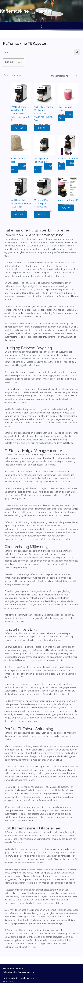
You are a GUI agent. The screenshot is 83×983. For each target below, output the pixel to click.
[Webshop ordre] (64, 76)
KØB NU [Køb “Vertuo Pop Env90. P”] (66, 208)
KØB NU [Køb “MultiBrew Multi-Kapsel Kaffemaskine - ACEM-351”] (19, 215)
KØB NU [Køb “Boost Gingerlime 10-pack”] (18, 168)
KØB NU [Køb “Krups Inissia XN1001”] (66, 165)
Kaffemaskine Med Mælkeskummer (19, 979)
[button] (41, 26)
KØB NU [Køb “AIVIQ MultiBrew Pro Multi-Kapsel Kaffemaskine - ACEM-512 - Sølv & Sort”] (42, 128)
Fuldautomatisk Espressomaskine (18, 972)
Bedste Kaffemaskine (13, 969)
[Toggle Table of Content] (18, 62)
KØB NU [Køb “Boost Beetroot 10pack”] (65, 117)
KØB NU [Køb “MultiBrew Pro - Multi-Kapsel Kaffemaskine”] (42, 215)
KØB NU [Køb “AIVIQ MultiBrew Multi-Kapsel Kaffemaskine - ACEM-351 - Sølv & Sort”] (19, 128)
